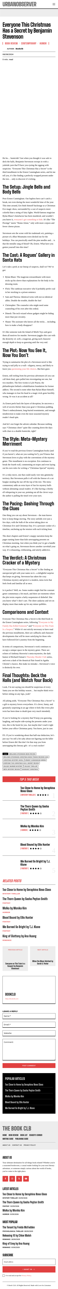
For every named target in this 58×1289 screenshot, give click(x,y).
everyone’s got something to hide (28, 219)
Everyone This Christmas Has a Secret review (21, 763)
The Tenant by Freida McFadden (19, 1227)
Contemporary (28, 43)
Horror (24, 830)
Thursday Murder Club (36, 657)
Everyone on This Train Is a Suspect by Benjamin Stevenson (15, 966)
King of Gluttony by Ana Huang (19, 936)
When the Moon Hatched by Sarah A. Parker (42, 962)
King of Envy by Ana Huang (16, 1243)
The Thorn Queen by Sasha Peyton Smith (34, 808)
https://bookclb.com (11, 999)
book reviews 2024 (41, 757)
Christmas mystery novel (13, 760)
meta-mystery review (11, 769)
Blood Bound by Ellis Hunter (35, 844)
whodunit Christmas (30, 769)
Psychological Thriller (13, 1231)
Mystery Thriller (28, 795)
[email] (29, 1262)
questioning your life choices (23, 369)
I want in (29, 1269)
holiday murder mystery (12, 766)
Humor (43, 43)
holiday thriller (30, 766)
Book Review (11, 43)
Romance (7, 940)
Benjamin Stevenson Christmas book (17, 757)
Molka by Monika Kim (32, 826)
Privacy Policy (26, 1275)
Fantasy (24, 813)
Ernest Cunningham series (35, 760)
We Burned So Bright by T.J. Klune (35, 863)
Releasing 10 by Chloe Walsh (17, 1235)
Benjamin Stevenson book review (22, 754)
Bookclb (19, 49)
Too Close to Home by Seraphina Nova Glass (37, 789)
